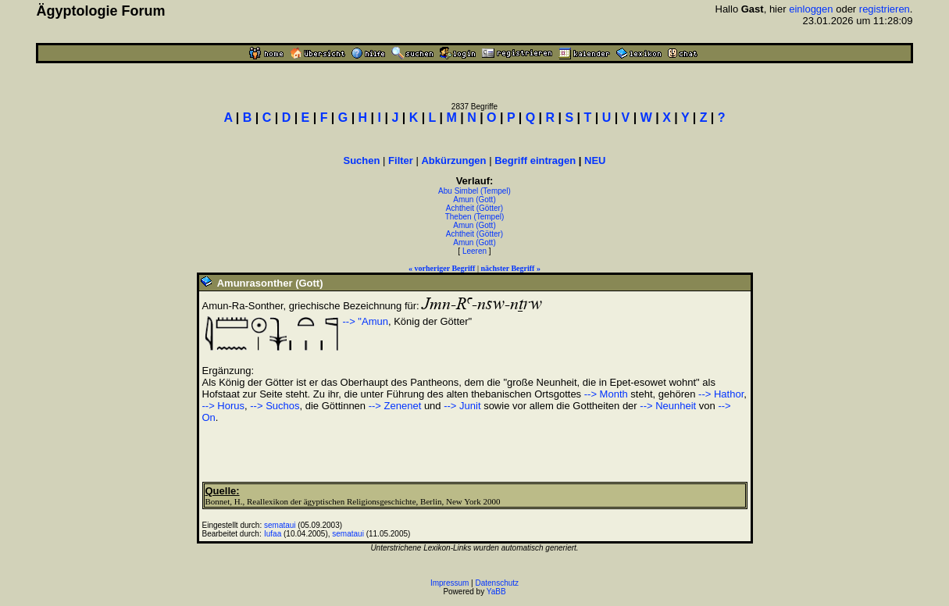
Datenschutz (497, 583)
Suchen (362, 160)
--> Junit (462, 406)
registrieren (884, 9)
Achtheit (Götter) (474, 208)
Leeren (474, 251)
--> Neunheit (668, 406)
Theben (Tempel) (475, 216)
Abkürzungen (453, 160)
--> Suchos (274, 406)
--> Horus (223, 406)
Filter (400, 160)
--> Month (606, 394)
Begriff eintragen (535, 160)
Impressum (449, 583)
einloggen (811, 9)
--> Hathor (721, 394)
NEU (594, 160)
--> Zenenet (395, 406)
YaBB (496, 591)
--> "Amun (365, 321)
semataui (280, 525)
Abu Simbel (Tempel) (474, 191)
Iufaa (272, 533)
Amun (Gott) (474, 199)
